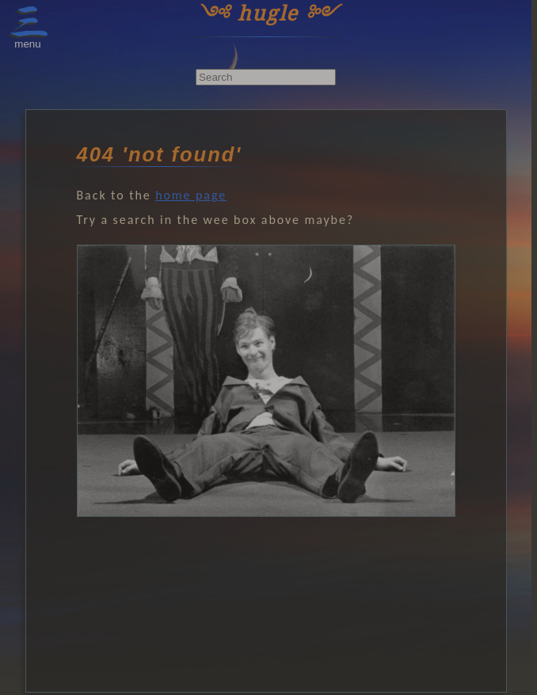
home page (191, 195)
